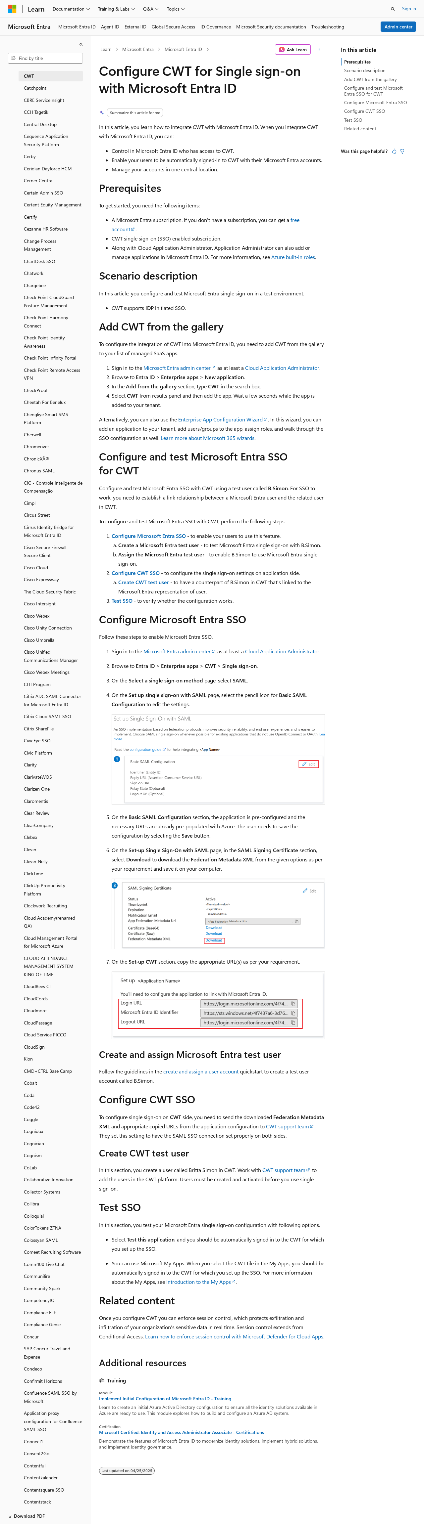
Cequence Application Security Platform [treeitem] (46, 140)
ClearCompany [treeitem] (39, 825)
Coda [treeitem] (29, 1095)
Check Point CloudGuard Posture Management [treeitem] (49, 301)
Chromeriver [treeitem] (36, 446)
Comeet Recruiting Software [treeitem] (52, 1252)
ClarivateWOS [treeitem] (38, 777)
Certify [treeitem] (30, 217)
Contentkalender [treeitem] (41, 1477)
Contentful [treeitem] (34, 1465)
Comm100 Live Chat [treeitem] (44, 1264)
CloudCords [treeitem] (36, 998)
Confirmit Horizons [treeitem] (43, 1381)
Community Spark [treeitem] (42, 1288)
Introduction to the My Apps (198, 1281)
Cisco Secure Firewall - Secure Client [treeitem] (47, 551)
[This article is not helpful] (402, 151)
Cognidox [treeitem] (33, 1131)
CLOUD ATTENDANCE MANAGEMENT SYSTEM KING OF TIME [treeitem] (49, 966)
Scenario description (365, 70)
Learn (106, 49)
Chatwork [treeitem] (33, 273)
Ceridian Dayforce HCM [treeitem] (48, 168)
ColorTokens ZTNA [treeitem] (42, 1228)
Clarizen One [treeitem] (37, 789)
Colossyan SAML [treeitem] (41, 1240)
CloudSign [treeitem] (34, 1047)
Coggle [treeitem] (31, 1119)
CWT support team (287, 1126)
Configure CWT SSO (136, 572)
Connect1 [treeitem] (33, 1441)
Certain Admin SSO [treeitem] (43, 193)
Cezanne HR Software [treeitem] (46, 229)
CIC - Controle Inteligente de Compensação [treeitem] (53, 487)
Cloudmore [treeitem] (35, 1010)
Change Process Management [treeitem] (40, 245)
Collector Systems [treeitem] (42, 1192)
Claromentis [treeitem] (36, 801)
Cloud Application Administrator (282, 367)
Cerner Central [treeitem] (38, 180)
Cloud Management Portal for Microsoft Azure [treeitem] (50, 942)
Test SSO (122, 600)
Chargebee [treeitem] (35, 285)
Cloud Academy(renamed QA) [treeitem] (49, 922)
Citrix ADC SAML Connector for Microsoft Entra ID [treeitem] (52, 700)
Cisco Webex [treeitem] (36, 616)
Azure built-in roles (293, 256)
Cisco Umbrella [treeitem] (39, 640)
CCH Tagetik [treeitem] (36, 112)
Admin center (398, 26)
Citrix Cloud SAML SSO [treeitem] (47, 716)
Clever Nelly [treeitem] (36, 861)
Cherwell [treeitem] (32, 434)
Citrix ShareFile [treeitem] (39, 728)
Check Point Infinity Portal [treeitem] (50, 358)
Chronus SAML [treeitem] (39, 470)
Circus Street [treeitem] (37, 515)
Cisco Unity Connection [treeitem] (48, 628)
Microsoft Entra (138, 49)
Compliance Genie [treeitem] (42, 1324)
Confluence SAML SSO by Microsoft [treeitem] (50, 1397)
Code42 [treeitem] (32, 1107)
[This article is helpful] (394, 151)
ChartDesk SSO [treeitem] (39, 261)
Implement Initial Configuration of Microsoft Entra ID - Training (165, 1399)
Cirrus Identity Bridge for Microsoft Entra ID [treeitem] (49, 531)
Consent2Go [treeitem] (36, 1453)
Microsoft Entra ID (183, 49)
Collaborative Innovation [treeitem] (49, 1179)
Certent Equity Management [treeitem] (52, 204)
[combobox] (45, 58)
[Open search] (392, 9)
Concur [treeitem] (31, 1336)
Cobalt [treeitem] (30, 1083)
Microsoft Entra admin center (177, 367)
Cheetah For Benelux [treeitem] (45, 402)
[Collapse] (81, 44)
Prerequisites (357, 62)
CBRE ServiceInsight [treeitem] (44, 100)
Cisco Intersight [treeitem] (40, 603)
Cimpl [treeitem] (29, 503)
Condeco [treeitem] (33, 1369)
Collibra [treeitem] (31, 1203)
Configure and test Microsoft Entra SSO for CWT (373, 91)
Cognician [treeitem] (34, 1143)
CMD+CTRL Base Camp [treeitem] (48, 1071)
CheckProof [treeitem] (35, 390)
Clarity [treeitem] (30, 765)
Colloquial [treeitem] (34, 1216)
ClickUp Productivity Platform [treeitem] (44, 889)
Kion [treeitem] (28, 1059)
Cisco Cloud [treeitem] (36, 567)
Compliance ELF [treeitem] (40, 1312)
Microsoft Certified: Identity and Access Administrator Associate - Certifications (181, 1432)
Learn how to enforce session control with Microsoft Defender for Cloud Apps (234, 1336)
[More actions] (319, 49)
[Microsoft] (12, 9)
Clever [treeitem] (30, 849)
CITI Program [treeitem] (37, 684)
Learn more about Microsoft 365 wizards (207, 437)
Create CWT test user (143, 582)
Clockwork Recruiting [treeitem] (45, 905)
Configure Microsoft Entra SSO (149, 535)
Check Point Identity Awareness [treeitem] (44, 341)
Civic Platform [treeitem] (38, 753)
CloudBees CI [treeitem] (37, 986)
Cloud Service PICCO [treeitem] (45, 1034)
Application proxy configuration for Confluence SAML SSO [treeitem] (53, 1421)
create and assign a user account (200, 1071)
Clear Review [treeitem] (36, 813)
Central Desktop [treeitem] (40, 124)
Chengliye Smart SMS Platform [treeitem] (46, 418)
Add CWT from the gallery (370, 79)
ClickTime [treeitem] (33, 873)
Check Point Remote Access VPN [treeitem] (52, 374)
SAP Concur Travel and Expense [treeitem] (47, 1352)
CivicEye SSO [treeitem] (37, 740)
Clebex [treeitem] (30, 837)
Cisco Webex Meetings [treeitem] (47, 672)
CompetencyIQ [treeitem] (39, 1300)
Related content (360, 128)
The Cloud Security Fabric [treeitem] (50, 591)
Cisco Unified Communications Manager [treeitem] (51, 656)
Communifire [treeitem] (37, 1276)
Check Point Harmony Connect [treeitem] (46, 321)
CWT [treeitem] (29, 76)
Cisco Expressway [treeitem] (41, 579)
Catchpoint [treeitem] (35, 88)
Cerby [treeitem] (30, 156)
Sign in (409, 8)
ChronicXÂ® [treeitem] (36, 459)
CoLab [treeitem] (30, 1167)
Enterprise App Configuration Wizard (220, 419)
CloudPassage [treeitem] (38, 1023)
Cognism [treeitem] (33, 1155)
